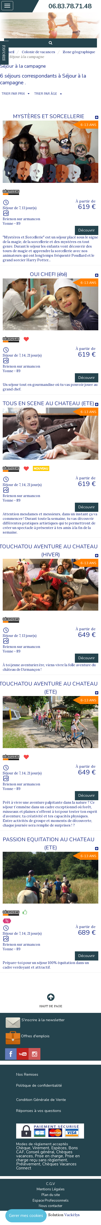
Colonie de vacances (38, 52)
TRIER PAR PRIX (13, 94)
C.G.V (50, 1183)
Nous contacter (50, 1206)
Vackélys (72, 1214)
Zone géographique (79, 52)
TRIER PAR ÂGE (45, 94)
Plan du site (50, 1195)
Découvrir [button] (86, 230)
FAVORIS (3, 53)
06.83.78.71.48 (70, 6)
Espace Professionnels (51, 1200)
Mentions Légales (51, 1189)
